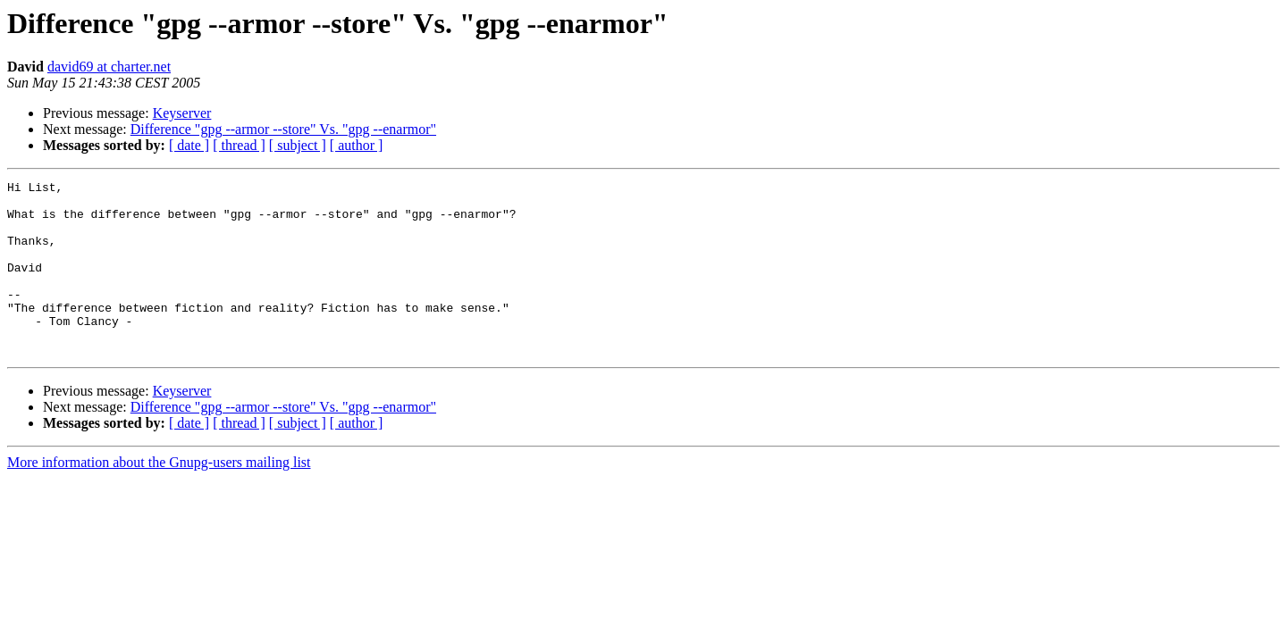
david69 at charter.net (109, 66)
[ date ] (189, 145)
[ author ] (356, 145)
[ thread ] (239, 145)
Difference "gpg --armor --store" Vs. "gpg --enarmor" (283, 129)
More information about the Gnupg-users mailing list (159, 497)
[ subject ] (297, 145)
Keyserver (182, 113)
